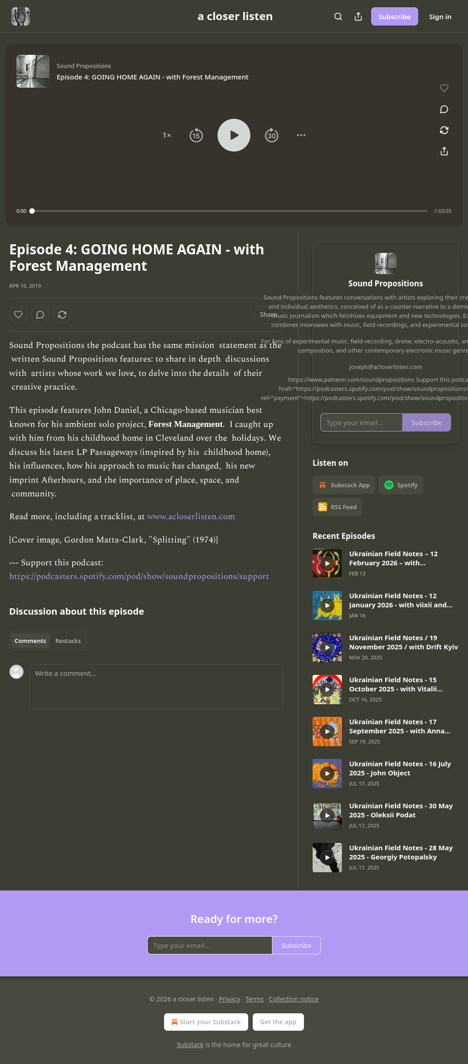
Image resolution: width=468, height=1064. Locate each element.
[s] (327, 563)
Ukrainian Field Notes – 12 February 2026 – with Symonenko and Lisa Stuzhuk (399, 558)
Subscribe (394, 16)
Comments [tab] (30, 641)
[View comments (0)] (444, 109)
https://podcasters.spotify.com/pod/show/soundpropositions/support (139, 576)
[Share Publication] (358, 16)
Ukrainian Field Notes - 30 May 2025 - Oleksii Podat (401, 810)
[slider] (229, 211)
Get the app (278, 1021)
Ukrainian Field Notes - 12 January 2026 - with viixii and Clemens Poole (398, 600)
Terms (254, 999)
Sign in (440, 16)
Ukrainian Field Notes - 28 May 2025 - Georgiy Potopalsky (401, 852)
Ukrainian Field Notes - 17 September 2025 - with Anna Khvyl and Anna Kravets (397, 726)
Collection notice (294, 999)
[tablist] (47, 641)
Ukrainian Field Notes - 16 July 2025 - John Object (400, 768)
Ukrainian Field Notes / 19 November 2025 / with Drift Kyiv (403, 642)
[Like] (18, 315)
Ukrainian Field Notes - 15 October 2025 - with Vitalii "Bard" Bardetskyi (393, 684)
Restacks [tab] (68, 641)
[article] (386, 563)
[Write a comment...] (156, 687)
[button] (167, 135)
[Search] (338, 16)
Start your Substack (205, 1022)
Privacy (229, 999)
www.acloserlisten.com (191, 516)
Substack (190, 1044)
